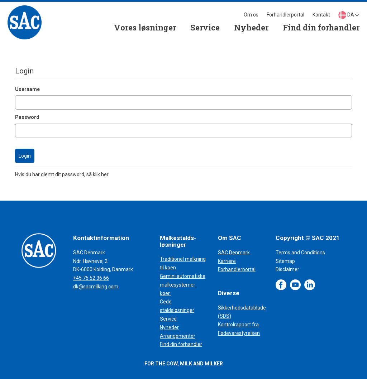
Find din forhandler (181, 344)
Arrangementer (177, 336)
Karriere (227, 261)
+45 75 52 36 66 (91, 278)
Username (27, 89)
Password (27, 117)
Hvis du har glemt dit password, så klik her (62, 174)
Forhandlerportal (237, 269)
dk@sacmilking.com (95, 286)
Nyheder (169, 327)
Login (25, 156)
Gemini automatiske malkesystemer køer (182, 284)
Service (169, 319)
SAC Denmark (234, 252)
